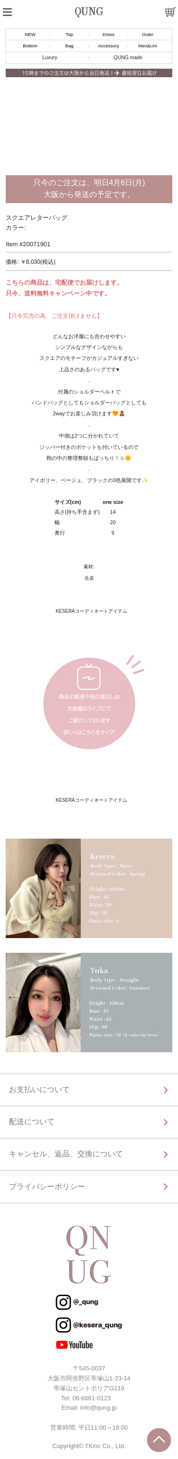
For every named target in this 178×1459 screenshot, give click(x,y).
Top (69, 34)
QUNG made (128, 57)
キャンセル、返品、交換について (66, 1154)
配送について (32, 1122)
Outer (147, 34)
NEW (30, 34)
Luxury (49, 57)
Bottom (30, 45)
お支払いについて (39, 1089)
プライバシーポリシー (47, 1186)
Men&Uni (147, 45)
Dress (108, 34)
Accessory (108, 45)
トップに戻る (159, 1440)
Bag (69, 45)
